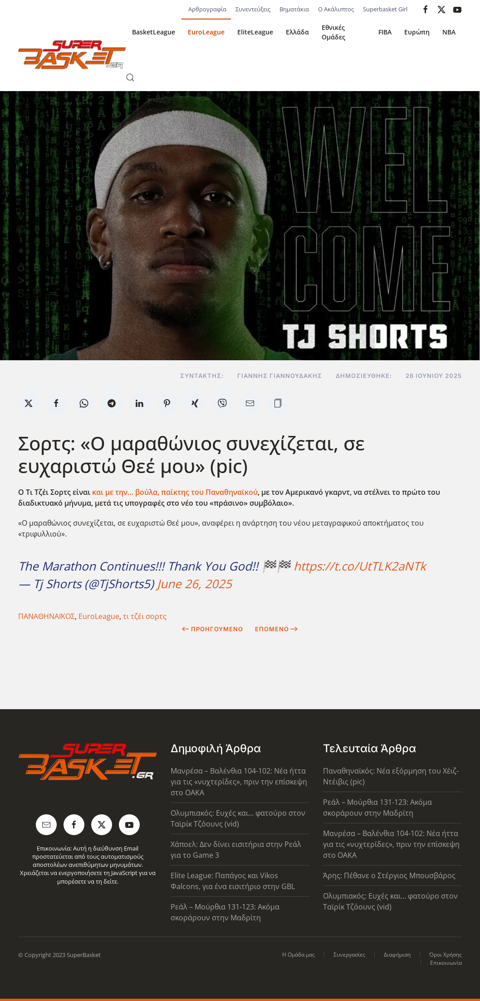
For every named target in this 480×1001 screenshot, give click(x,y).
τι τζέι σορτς (145, 616)
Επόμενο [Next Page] (276, 629)
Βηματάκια (294, 9)
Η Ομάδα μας (298, 954)
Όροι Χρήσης (445, 954)
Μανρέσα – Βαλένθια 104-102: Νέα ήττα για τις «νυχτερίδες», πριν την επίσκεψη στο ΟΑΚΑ (239, 782)
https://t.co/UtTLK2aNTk (360, 566)
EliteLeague (255, 32)
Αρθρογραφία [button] (207, 9)
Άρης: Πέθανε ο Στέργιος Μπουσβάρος (389, 875)
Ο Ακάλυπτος (336, 9)
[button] (130, 77)
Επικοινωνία (446, 963)
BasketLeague (153, 32)
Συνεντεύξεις (252, 9)
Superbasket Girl (385, 9)
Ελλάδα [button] (297, 32)
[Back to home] (72, 55)
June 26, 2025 (194, 583)
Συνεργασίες (349, 954)
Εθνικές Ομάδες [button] (333, 32)
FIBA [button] (385, 32)
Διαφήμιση (397, 954)
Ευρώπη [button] (417, 32)
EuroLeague (206, 32)
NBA (449, 32)
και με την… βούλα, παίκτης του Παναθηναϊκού (175, 492)
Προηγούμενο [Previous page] (212, 629)
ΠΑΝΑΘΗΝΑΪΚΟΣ (46, 616)
